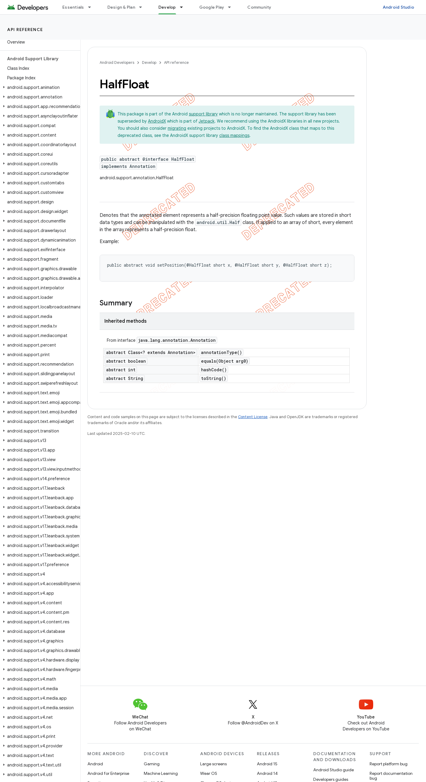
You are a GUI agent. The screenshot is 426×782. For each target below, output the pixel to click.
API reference (25, 29)
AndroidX (157, 121)
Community (259, 7)
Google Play (211, 7)
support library (203, 114)
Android (95, 763)
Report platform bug (389, 763)
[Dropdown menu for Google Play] (232, 7)
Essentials (73, 7)
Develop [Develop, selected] (167, 7)
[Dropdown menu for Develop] (184, 7)
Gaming (152, 763)
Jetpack (206, 121)
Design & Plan (121, 7)
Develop (149, 62)
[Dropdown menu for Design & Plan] (143, 7)
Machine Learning (161, 773)
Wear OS (208, 773)
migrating (177, 128)
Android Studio (398, 7)
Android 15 (267, 763)
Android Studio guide (333, 769)
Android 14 (267, 773)
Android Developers (117, 62)
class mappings (234, 135)
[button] (39, 87)
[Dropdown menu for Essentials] (92, 7)
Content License (253, 416)
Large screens (213, 763)
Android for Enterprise (108, 773)
